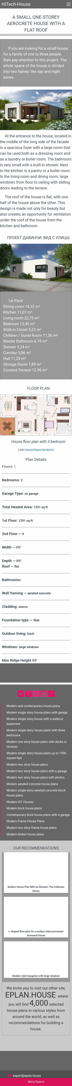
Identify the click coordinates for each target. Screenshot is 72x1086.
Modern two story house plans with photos (36, 777)
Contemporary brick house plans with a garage (38, 815)
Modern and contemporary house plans (33, 706)
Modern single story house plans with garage (37, 712)
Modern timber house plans (25, 834)
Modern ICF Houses (20, 802)
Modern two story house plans (27, 764)
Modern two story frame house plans (32, 828)
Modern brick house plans (24, 808)
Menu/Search (36, 1081)
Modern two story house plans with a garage (37, 771)
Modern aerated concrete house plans (32, 784)
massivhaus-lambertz (39, 450)
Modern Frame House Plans (26, 821)
